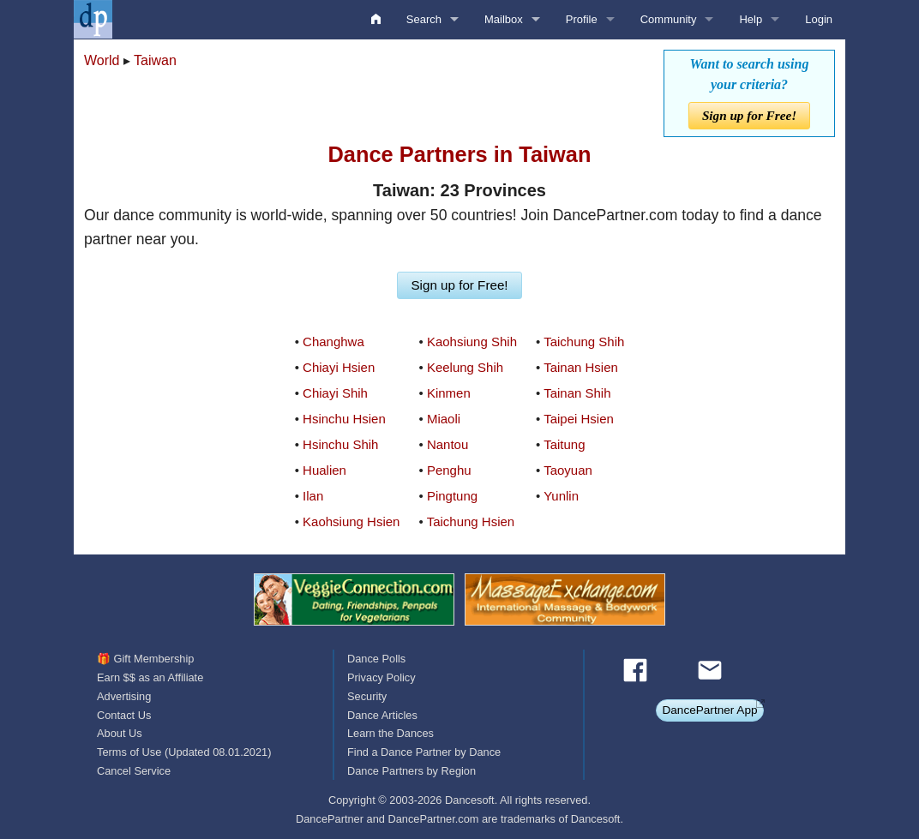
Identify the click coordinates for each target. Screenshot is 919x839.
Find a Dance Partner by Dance (424, 752)
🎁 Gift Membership (145, 658)
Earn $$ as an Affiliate (150, 677)
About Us (119, 733)
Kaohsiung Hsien (351, 521)
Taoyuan (568, 470)
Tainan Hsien (581, 367)
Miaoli (443, 418)
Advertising (124, 696)
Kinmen (449, 393)
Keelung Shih (465, 367)
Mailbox (503, 19)
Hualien (324, 470)
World (102, 60)
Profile (582, 19)
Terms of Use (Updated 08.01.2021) (184, 752)
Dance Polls (376, 658)
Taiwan (155, 60)
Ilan (313, 495)
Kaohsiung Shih (472, 341)
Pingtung (452, 495)
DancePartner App (709, 710)
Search (423, 19)
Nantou (447, 444)
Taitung (564, 444)
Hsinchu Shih (340, 444)
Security (367, 696)
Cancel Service (134, 770)
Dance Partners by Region (411, 770)
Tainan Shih (577, 393)
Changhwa (333, 341)
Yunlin (561, 495)
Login (818, 19)
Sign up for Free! (749, 115)
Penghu (449, 470)
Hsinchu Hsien (344, 418)
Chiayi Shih (335, 393)
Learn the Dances (390, 733)
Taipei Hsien (579, 418)
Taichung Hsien (471, 521)
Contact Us (124, 715)
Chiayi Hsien (339, 367)
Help (750, 19)
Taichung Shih (584, 341)
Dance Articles (382, 715)
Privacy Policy (381, 677)
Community (668, 19)
